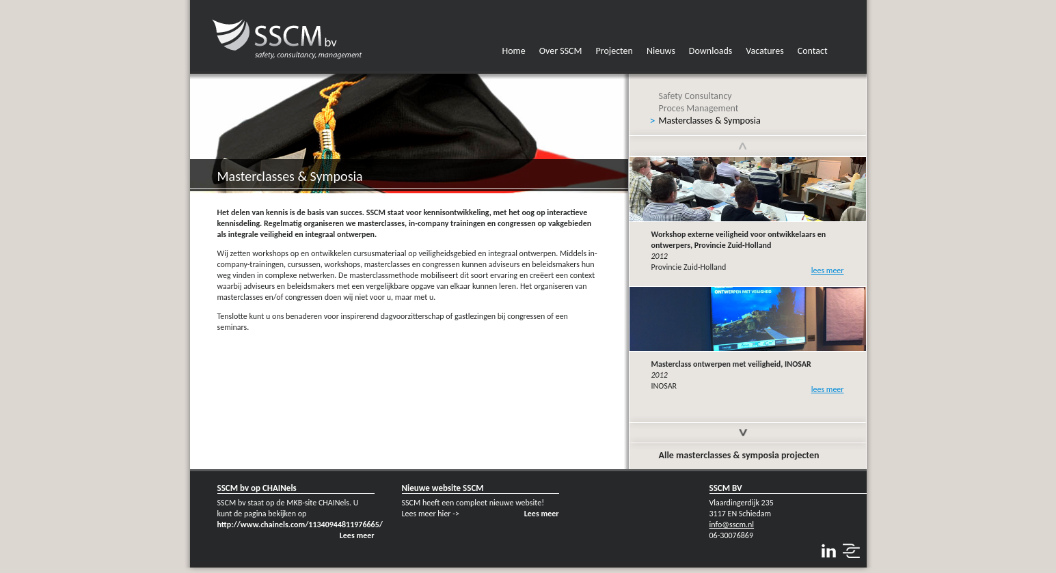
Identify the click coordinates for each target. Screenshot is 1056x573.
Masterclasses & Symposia (710, 120)
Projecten (614, 51)
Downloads (710, 51)
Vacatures (764, 51)
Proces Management (699, 108)
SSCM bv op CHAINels (257, 488)
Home (514, 51)
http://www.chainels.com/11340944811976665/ (300, 524)
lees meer (827, 270)
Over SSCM (560, 51)
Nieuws (661, 51)
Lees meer (357, 535)
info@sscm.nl (732, 524)
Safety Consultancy (695, 96)
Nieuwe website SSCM (443, 488)
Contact (813, 51)
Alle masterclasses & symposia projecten (739, 455)
